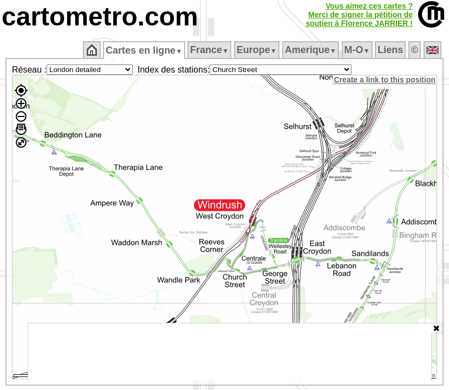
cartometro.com (100, 16)
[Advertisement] (229, 352)
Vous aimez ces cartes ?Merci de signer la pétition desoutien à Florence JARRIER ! (359, 15)
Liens (391, 49)
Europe (257, 49)
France (210, 49)
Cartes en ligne (145, 50)
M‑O (357, 49)
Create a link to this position (385, 79)
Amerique (311, 49)
